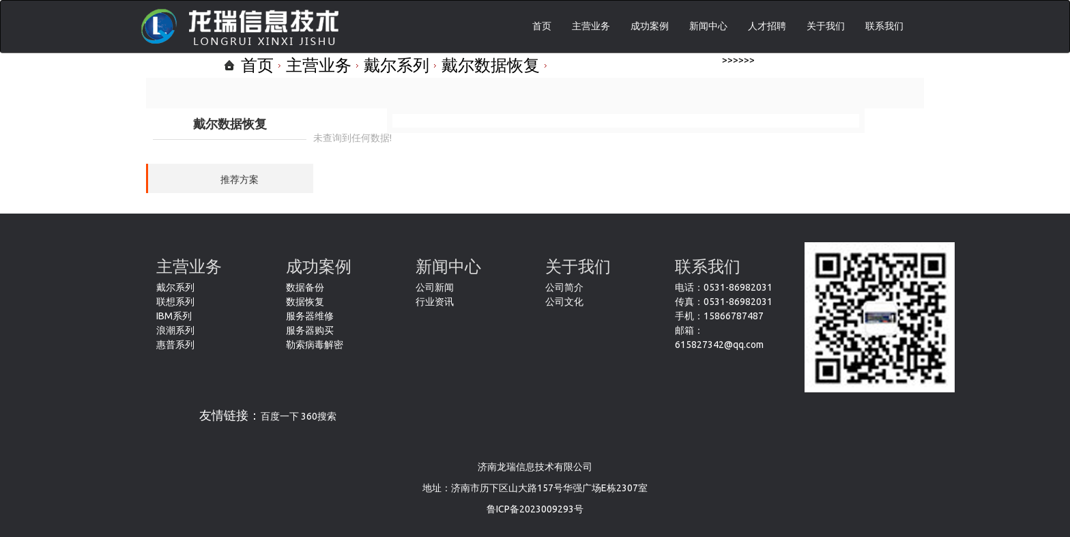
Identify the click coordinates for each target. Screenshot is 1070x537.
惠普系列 (175, 344)
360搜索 (318, 416)
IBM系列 (174, 315)
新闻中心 (708, 25)
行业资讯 (435, 301)
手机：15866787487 (719, 315)
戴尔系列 (396, 65)
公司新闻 (435, 287)
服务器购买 (310, 330)
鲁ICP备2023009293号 (535, 509)
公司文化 (564, 301)
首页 (541, 25)
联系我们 (884, 25)
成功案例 (650, 25)
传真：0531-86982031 (723, 301)
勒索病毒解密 (314, 344)
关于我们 (826, 25)
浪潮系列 (175, 330)
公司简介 (564, 287)
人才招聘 (767, 25)
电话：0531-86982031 (723, 287)
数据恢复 (305, 301)
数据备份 (305, 287)
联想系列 (175, 301)
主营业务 (591, 25)
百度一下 (280, 416)
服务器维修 (310, 315)
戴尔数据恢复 (491, 65)
